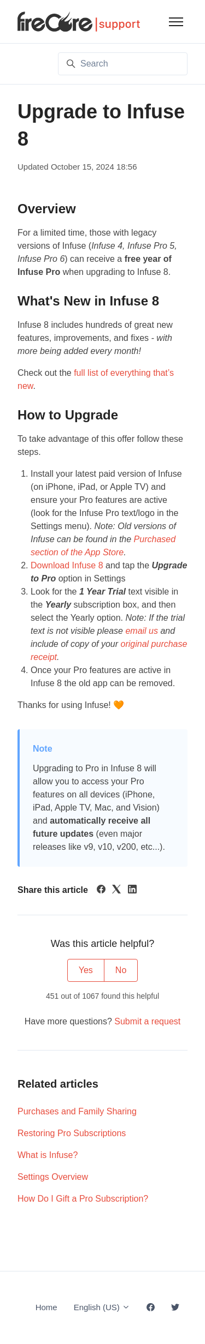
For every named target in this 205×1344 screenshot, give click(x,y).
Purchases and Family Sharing (77, 1111)
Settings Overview (52, 1176)
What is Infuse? (47, 1155)
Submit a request (147, 1021)
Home (46, 1307)
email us (141, 630)
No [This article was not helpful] (120, 970)
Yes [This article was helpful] (86, 970)
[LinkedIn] (132, 890)
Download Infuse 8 (67, 565)
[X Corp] (116, 890)
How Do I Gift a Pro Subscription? (82, 1198)
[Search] (123, 63)
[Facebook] (101, 890)
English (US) (102, 1307)
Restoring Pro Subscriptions (71, 1133)
